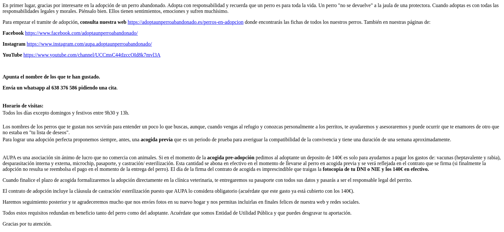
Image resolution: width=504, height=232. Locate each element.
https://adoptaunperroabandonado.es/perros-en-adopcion (185, 22)
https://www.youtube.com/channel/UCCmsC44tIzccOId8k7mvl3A (91, 55)
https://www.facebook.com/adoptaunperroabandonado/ (81, 33)
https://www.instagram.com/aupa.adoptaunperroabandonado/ (89, 44)
